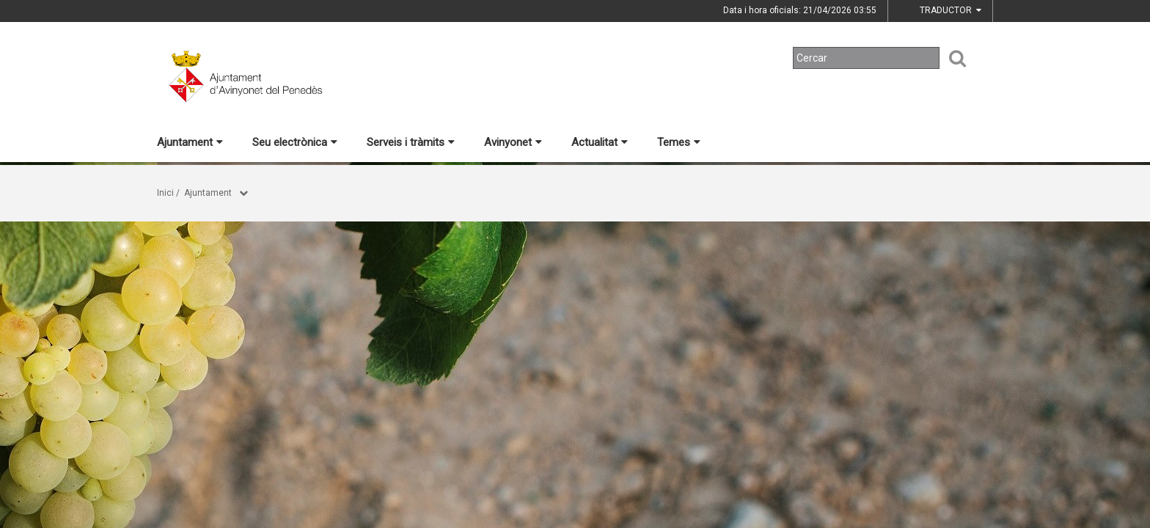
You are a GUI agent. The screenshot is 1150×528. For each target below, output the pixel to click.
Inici (165, 193)
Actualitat (599, 142)
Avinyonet (513, 142)
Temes (678, 142)
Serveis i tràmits (411, 142)
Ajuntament (190, 142)
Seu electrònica (294, 142)
